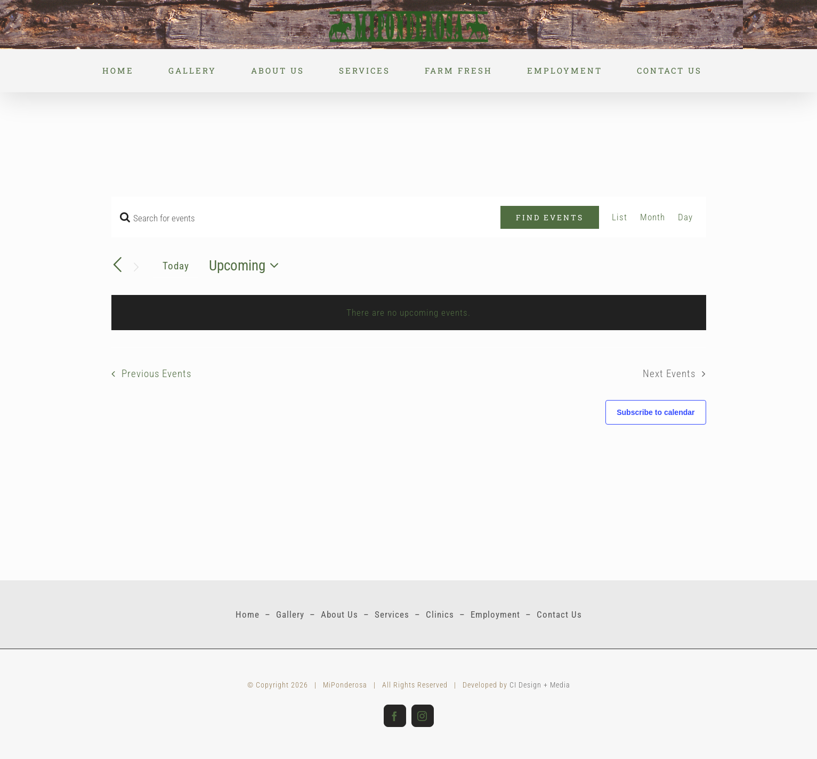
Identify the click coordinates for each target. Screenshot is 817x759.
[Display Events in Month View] (652, 217)
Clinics (440, 614)
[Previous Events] (117, 264)
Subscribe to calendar (655, 412)
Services (392, 614)
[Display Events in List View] (619, 217)
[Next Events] (136, 267)
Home (248, 614)
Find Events (550, 217)
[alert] (408, 312)
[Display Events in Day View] (685, 217)
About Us (339, 614)
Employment (495, 614)
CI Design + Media (539, 685)
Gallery (290, 614)
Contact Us (559, 614)
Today (176, 266)
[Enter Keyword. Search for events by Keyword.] (306, 218)
